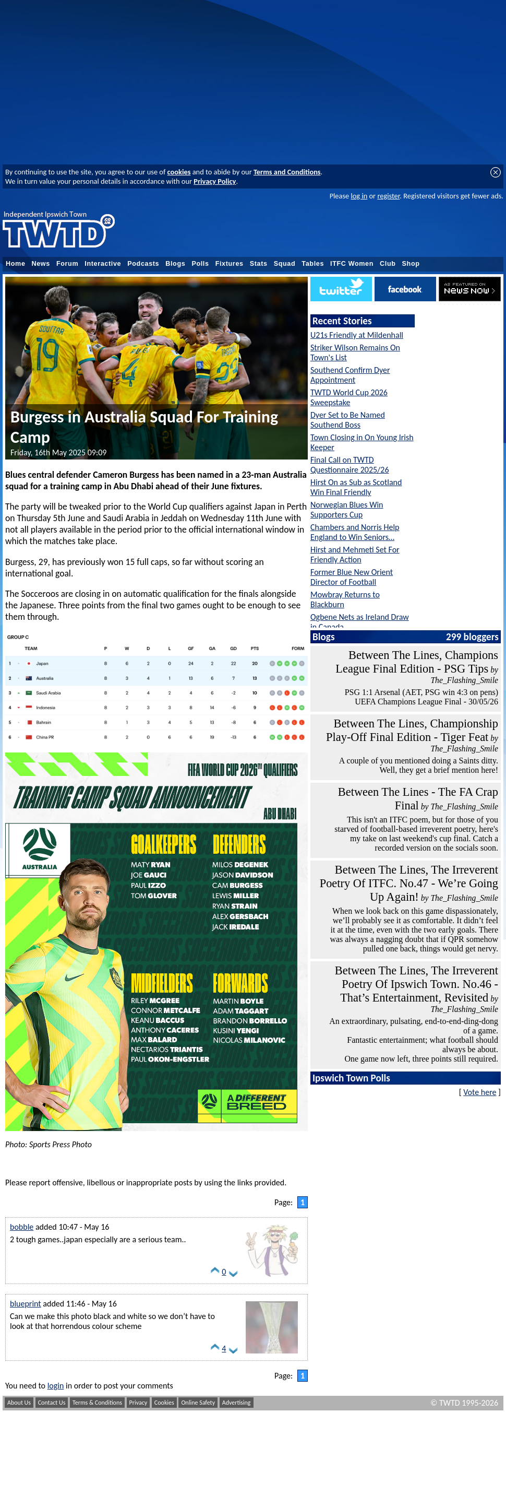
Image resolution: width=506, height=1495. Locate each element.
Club (388, 263)
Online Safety (198, 1402)
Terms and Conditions (287, 171)
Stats (259, 263)
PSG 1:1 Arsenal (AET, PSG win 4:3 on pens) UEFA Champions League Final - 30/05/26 (421, 697)
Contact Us (52, 1402)
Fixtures (229, 263)
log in (359, 196)
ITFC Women (352, 263)
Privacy (138, 1402)
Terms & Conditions (97, 1402)
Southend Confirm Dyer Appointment (350, 375)
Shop (411, 263)
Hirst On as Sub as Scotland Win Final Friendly (356, 487)
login (55, 1386)
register (388, 196)
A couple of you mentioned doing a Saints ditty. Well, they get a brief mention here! (418, 765)
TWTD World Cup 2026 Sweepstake (349, 397)
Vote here (479, 1092)
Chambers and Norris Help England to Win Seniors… (355, 532)
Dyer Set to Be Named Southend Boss (347, 420)
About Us (19, 1402)
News (41, 263)
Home (16, 263)
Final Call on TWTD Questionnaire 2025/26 (349, 465)
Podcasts (143, 263)
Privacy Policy (215, 181)
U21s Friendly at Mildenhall (356, 335)
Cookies (164, 1402)
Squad (285, 263)
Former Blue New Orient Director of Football (351, 577)
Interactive (103, 263)
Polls (200, 263)
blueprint (25, 1304)
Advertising (236, 1402)
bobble (21, 1227)
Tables (313, 263)
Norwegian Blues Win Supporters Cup (346, 510)
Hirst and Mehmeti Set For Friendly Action (355, 554)
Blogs (175, 263)
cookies (179, 171)
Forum (67, 263)
